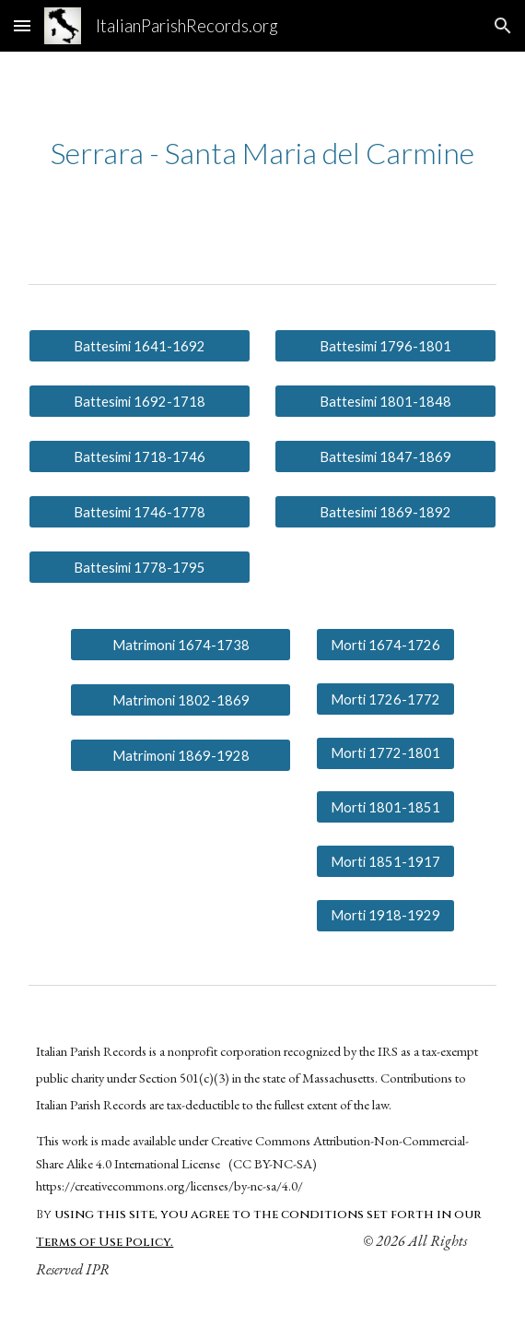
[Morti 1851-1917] (385, 861)
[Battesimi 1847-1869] (385, 456)
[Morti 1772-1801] (385, 753)
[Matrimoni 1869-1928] (180, 755)
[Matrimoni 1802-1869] (180, 700)
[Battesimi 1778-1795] (139, 567)
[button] (22, 25)
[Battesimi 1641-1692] (139, 346)
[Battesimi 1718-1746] (139, 456)
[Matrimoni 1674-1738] (180, 644)
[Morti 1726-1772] (385, 699)
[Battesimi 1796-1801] (385, 346)
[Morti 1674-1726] (385, 644)
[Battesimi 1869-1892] (385, 512)
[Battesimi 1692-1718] (139, 401)
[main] (262, 152)
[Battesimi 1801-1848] (385, 401)
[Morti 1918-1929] (385, 916)
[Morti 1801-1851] (385, 807)
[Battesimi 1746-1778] (139, 512)
